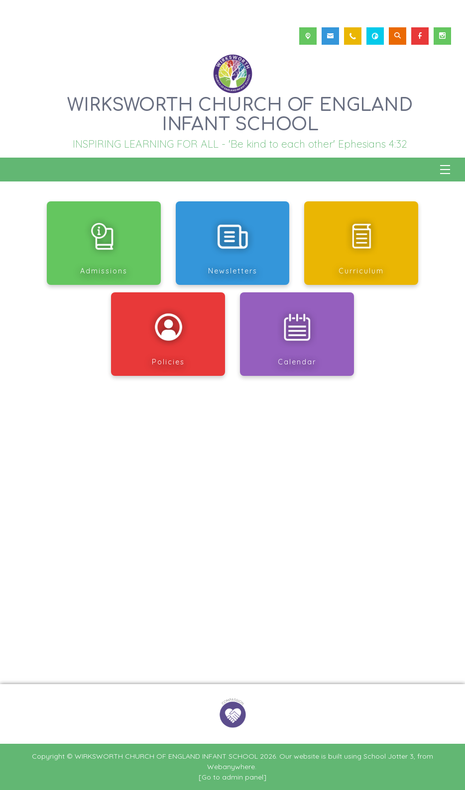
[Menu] (445, 169)
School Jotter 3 (388, 756)
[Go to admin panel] (232, 777)
